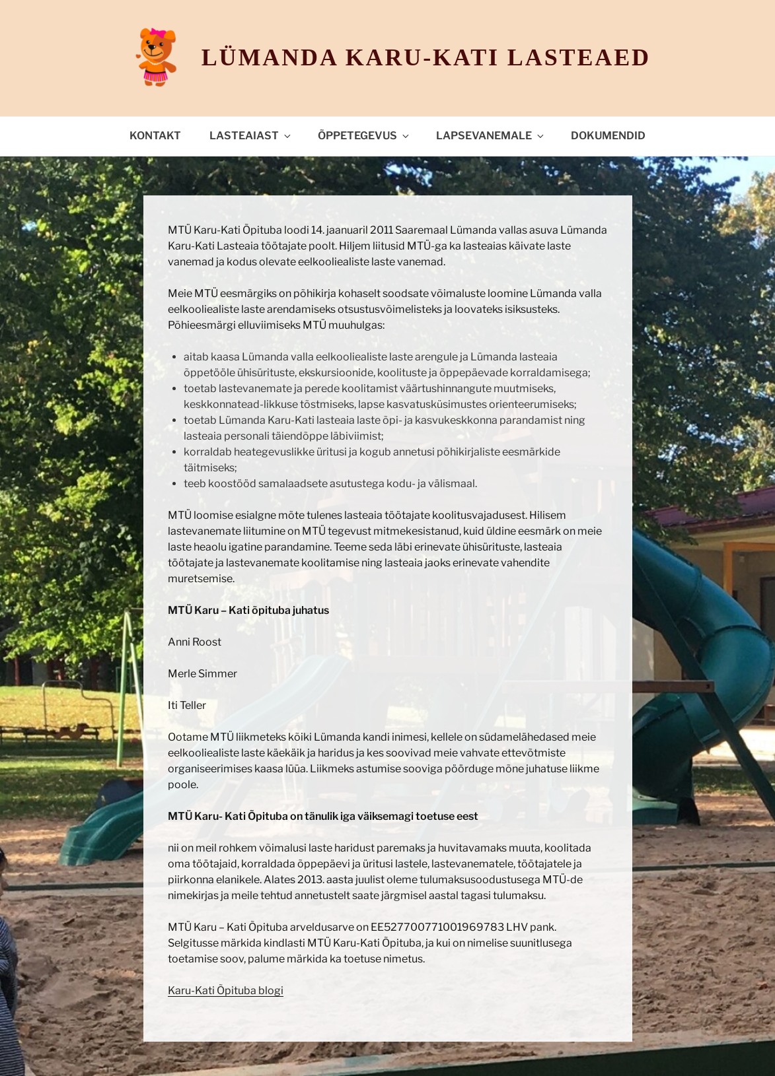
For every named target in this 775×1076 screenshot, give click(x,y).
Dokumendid (608, 135)
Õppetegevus (364, 135)
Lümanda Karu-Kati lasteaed (426, 57)
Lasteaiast (251, 135)
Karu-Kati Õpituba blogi (225, 990)
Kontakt (155, 135)
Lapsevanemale (491, 135)
